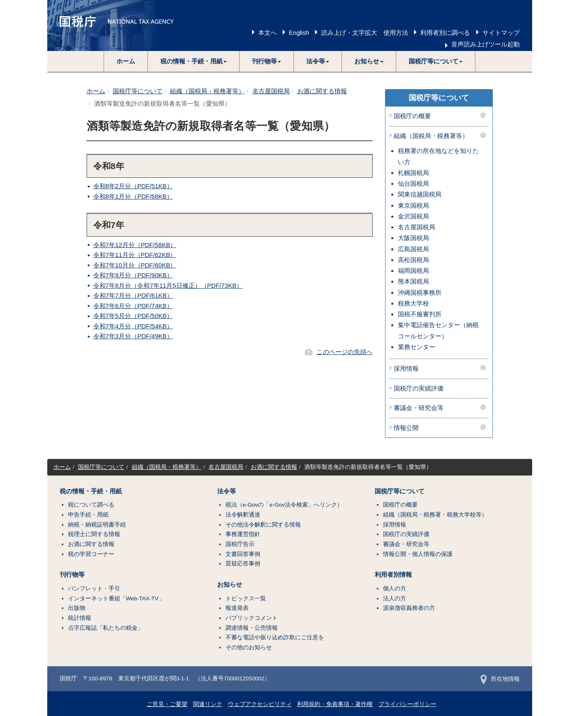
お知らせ (229, 584)
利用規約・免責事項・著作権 (335, 704)
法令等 (226, 491)
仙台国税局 (413, 183)
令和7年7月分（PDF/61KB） (133, 295)
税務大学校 (413, 303)
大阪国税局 (413, 237)
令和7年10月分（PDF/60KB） (135, 265)
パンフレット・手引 (94, 588)
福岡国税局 (413, 270)
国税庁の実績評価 (418, 388)
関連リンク (207, 704)
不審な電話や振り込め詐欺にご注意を (274, 637)
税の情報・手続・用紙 (91, 491)
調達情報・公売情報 (251, 628)
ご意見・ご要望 (167, 704)
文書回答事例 (242, 554)
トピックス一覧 (245, 598)
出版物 (76, 608)
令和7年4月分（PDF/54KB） (133, 326)
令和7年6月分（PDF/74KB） (133, 305)
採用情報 (406, 368)
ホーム (125, 61)
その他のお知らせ (248, 647)
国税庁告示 (239, 544)
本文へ (267, 32)
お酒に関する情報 (322, 91)
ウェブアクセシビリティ (260, 704)
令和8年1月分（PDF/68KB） (133, 196)
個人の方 (394, 588)
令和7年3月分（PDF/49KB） (133, 336)
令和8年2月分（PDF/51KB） (133, 185)
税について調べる (91, 505)
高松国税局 (413, 259)
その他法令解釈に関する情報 (263, 525)
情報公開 (406, 428)
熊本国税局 (413, 281)
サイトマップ (501, 32)
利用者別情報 (393, 574)
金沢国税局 (413, 216)
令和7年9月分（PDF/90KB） (133, 275)
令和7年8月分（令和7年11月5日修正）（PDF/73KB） (168, 285)
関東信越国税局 (419, 194)
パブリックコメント (251, 618)
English (299, 32)
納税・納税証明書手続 (97, 525)
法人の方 (394, 598)
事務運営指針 (242, 534)
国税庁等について (137, 91)
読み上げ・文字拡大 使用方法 (364, 32)
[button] (194, 61)
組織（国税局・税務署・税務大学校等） (435, 515)
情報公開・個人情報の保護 (418, 554)
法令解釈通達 (242, 515)
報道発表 (237, 608)
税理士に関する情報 (94, 534)
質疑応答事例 (242, 564)
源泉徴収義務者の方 (409, 608)
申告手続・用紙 (88, 515)
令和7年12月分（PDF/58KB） (135, 244)
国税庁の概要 (412, 116)
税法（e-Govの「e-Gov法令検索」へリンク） (284, 505)
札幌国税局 (413, 172)
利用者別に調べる (445, 32)
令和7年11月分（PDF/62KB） (135, 254)
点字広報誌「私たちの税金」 (105, 628)
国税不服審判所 (419, 314)
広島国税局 (413, 248)
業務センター (416, 346)
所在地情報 (500, 679)
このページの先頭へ (345, 351)
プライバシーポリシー (407, 704)
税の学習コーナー (91, 554)
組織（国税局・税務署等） (207, 91)
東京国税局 (413, 205)
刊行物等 (72, 574)
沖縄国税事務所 (419, 292)
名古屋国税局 (271, 91)
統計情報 (79, 618)
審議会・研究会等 (418, 408)
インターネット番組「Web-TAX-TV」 (116, 598)
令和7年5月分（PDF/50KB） (133, 315)
